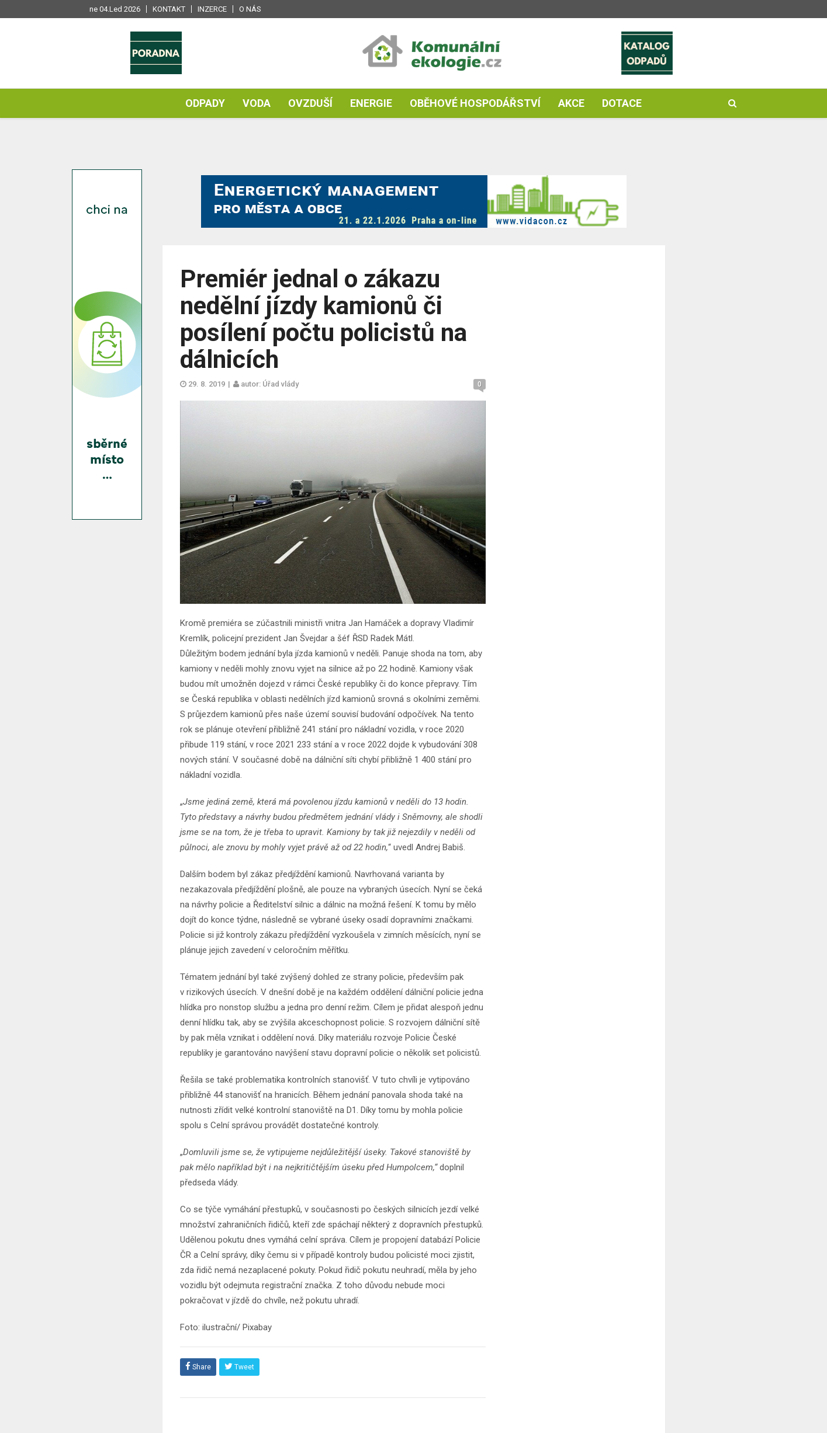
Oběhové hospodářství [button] (475, 103)
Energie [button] (371, 103)
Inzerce (212, 9)
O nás (250, 9)
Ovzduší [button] (310, 103)
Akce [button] (571, 103)
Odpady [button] (205, 103)
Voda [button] (257, 103)
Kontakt (169, 9)
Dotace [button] (622, 103)
